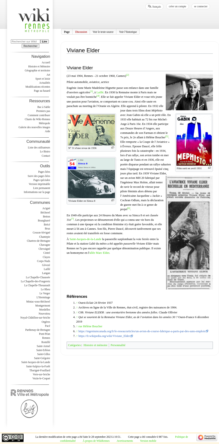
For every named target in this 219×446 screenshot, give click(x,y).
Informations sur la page (37, 192)
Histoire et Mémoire (39, 66)
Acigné (46, 208)
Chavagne (44, 244)
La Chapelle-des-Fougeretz (35, 281)
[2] (127, 75)
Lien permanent (41, 188)
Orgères (46, 321)
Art (48, 74)
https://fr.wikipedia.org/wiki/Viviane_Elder (104, 336)
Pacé (47, 325)
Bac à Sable (43, 107)
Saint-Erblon (43, 350)
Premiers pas (43, 111)
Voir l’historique (128, 31)
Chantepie (44, 236)
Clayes (46, 257)
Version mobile (148, 440)
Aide (47, 131)
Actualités (44, 82)
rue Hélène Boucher (90, 326)
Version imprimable (39, 184)
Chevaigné (44, 248)
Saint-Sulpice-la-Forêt (38, 366)
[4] (98, 95)
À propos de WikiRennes (96, 440)
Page (67, 31)
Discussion (81, 31)
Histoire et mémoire (95, 345)
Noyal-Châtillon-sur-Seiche (35, 317)
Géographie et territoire (37, 70)
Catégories (74, 345)
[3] (91, 91)
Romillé (45, 342)
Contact (46, 155)
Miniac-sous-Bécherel (38, 301)
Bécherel (45, 212)
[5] (166, 136)
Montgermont (42, 305)
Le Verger (45, 293)
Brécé (47, 224)
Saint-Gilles (43, 354)
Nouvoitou (44, 313)
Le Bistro (45, 151)
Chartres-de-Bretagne (38, 240)
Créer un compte (177, 6)
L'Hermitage (43, 297)
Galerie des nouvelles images (34, 127)
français (156, 6)
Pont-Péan (44, 333)
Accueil (46, 62)
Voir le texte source (103, 31)
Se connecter (200, 6)
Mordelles (44, 309)
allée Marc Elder (99, 252)
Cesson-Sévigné (41, 232)
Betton (46, 216)
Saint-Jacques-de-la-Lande (85, 239)
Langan (46, 273)
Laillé (100, 92)
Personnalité (118, 345)
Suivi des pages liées (39, 176)
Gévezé (46, 265)
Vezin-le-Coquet (41, 378)
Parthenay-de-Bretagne (37, 329)
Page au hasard (42, 90)
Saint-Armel (43, 346)
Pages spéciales (41, 180)
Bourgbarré (44, 220)
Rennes (46, 337)
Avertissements (125, 440)
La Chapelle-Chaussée (38, 277)
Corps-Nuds (43, 261)
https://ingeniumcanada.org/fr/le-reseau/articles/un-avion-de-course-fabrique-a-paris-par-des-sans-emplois (141, 331)
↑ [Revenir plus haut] (77, 302)
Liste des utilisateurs (39, 147)
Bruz (47, 228)
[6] (128, 208)
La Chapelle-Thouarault (37, 285)
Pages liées (44, 171)
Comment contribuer (39, 115)
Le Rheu (45, 289)
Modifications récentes (37, 86)
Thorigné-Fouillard (39, 370)
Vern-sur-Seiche (41, 374)
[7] (72, 218)
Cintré (46, 252)
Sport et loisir (42, 78)
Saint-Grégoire (42, 358)
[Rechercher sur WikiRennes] (25, 41)
